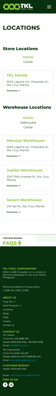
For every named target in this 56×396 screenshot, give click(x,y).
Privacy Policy (32, 287)
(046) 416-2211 (21, 353)
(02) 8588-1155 (21, 338)
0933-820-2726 (18, 369)
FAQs (6, 317)
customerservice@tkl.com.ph (24, 375)
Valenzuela (28, 122)
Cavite (28, 62)
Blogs (6, 313)
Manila (28, 57)
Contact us (8, 325)
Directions (12, 90)
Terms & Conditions (13, 287)
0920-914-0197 (18, 356)
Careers (7, 321)
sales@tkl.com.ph (19, 345)
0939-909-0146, (19, 342)
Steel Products (10, 305)
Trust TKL (8, 301)
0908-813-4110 (34, 356)
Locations (8, 309)
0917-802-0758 (35, 342)
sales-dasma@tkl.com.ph (23, 360)
